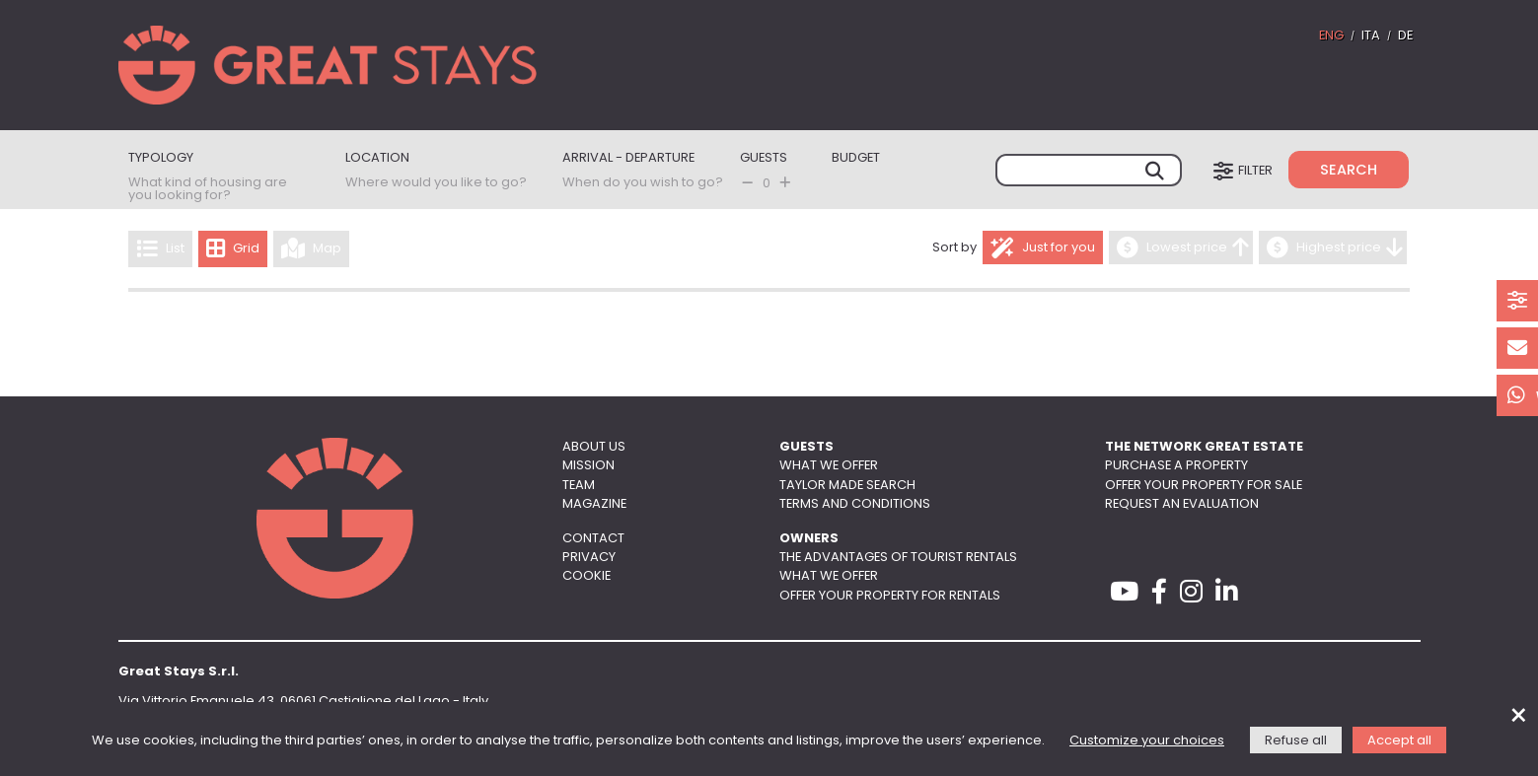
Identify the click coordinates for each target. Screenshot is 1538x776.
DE (1405, 36)
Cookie (586, 576)
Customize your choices (1146, 741)
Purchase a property (1176, 465)
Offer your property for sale (1203, 485)
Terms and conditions (854, 504)
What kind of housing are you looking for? (207, 189)
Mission (588, 465)
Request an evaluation (1182, 504)
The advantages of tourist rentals (898, 557)
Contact (593, 538)
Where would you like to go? (436, 182)
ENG (1331, 36)
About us (593, 447)
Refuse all (1296, 741)
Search (1348, 171)
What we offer (828, 465)
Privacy (589, 557)
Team (578, 485)
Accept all (1399, 741)
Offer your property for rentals (889, 596)
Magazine (594, 504)
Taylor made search (847, 485)
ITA (1370, 36)
